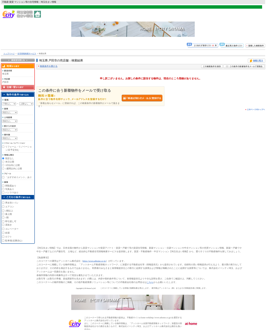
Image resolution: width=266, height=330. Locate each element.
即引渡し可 (10, 221)
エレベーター (11, 229)
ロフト (8, 236)
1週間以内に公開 (13, 168)
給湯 (7, 232)
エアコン (9, 206)
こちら (150, 282)
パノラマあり (11, 192)
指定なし (9, 158)
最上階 (8, 214)
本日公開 (9, 161)
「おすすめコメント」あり (18, 177)
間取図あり (10, 185)
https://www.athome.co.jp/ (94, 261)
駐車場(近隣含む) (13, 240)
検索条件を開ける (49, 66)
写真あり (9, 189)
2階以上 (9, 210)
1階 (7, 217)
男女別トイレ (11, 202)
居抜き (8, 225)
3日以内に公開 (12, 165)
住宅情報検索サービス (26, 53)
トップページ (9, 53)
